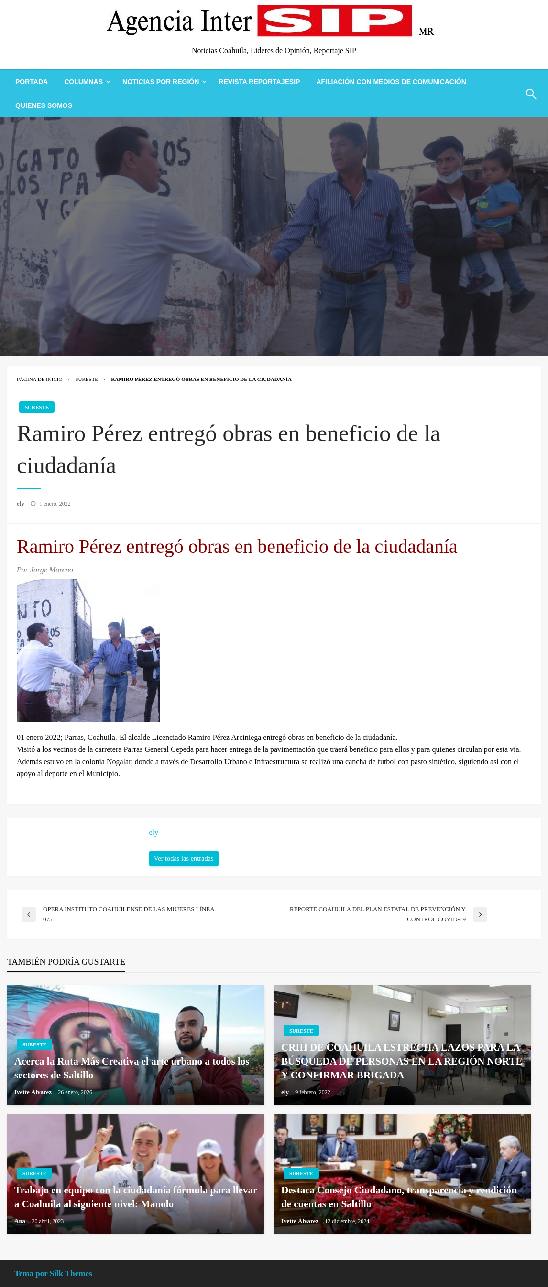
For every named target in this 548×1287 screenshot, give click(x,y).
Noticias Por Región (160, 81)
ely (21, 503)
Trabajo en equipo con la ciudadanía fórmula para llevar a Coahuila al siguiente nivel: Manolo (135, 1197)
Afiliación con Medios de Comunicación (391, 81)
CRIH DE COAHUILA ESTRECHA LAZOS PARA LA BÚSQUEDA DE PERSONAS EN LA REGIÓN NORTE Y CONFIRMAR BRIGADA (402, 1061)
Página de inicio (39, 379)
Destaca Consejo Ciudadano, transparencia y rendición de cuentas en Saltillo (399, 1197)
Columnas (83, 81)
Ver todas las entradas (184, 858)
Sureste (86, 379)
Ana (20, 1220)
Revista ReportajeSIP (259, 81)
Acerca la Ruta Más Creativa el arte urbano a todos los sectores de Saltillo (132, 1068)
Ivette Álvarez (33, 1092)
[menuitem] (31, 82)
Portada (31, 81)
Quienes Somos (43, 105)
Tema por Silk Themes (53, 1273)
